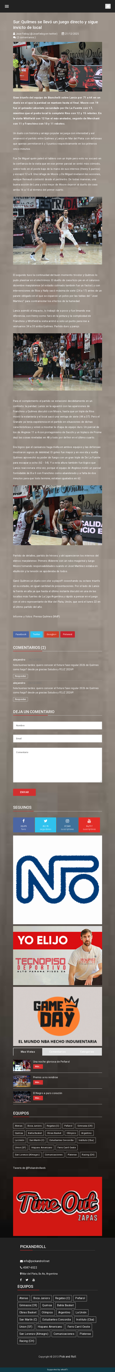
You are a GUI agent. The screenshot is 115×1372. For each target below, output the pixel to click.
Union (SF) (20, 1147)
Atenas (19, 1125)
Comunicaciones (53, 1154)
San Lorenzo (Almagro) (27, 1154)
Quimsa (19, 1133)
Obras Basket (54, 1133)
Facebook (21, 634)
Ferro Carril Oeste (67, 1147)
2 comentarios (26, 37)
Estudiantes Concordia (61, 1140)
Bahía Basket (35, 1133)
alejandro (19, 659)
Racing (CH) (88, 1154)
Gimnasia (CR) (84, 1125)
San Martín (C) (36, 1140)
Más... (38, 1066)
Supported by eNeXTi (57, 1370)
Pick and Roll (67, 1356)
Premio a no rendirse (45, 1077)
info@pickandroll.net (35, 1261)
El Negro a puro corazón (47, 1093)
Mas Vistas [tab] (28, 1051)
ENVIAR (24, 792)
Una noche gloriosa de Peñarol (51, 1061)
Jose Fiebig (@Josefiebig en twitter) (37, 33)
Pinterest (67, 634)
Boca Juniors (35, 1125)
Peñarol (68, 1125)
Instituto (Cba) (86, 1140)
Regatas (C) (53, 1125)
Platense (72, 1154)
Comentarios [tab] (57, 1051)
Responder (20, 676)
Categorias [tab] (87, 1051)
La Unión (19, 1140)
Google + (51, 634)
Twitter (36, 634)
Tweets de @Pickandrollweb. (29, 1168)
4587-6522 (28, 1267)
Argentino (86, 1133)
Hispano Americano (41, 1147)
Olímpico (71, 1133)
